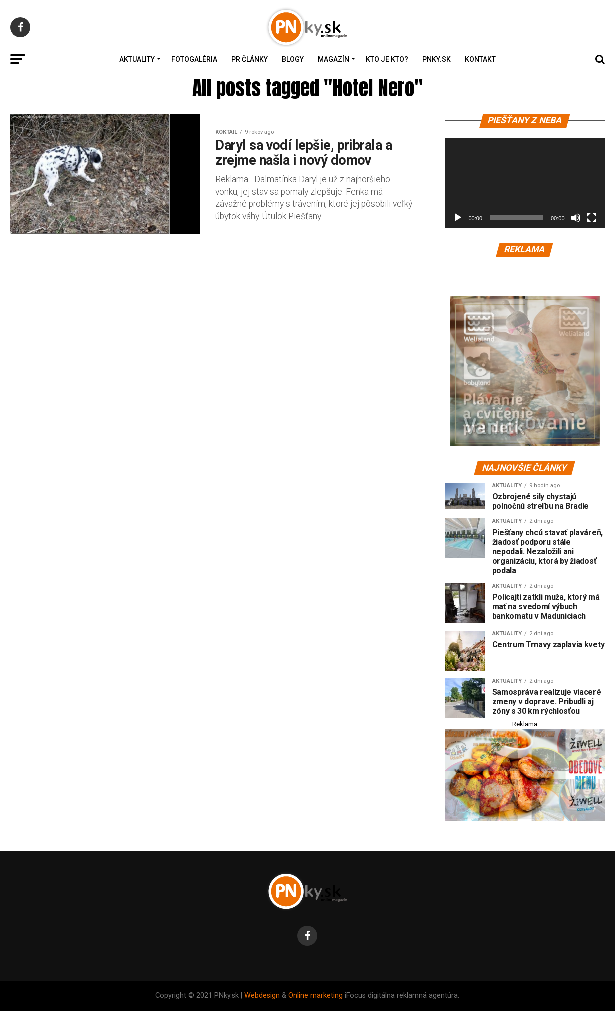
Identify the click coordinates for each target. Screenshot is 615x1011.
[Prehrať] (458, 218)
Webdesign (262, 996)
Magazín (333, 60)
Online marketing (315, 996)
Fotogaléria (194, 60)
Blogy (293, 60)
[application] (525, 183)
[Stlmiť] (576, 218)
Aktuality (137, 60)
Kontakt (480, 60)
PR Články (249, 60)
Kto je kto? (387, 60)
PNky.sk (436, 60)
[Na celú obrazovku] (592, 218)
